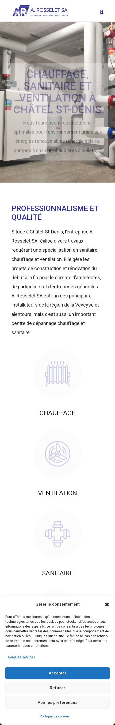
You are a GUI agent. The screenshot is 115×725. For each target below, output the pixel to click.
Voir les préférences (57, 702)
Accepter (57, 673)
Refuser (57, 687)
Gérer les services (21, 657)
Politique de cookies (55, 716)
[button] (107, 604)
